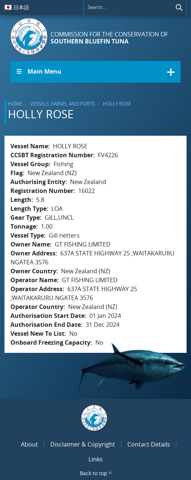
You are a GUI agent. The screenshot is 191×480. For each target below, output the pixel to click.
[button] (95, 72)
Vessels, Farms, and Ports (62, 103)
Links (96, 459)
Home (15, 103)
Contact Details (148, 444)
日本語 (16, 7)
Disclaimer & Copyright (82, 444)
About (29, 444)
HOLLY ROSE (117, 103)
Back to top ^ (96, 473)
